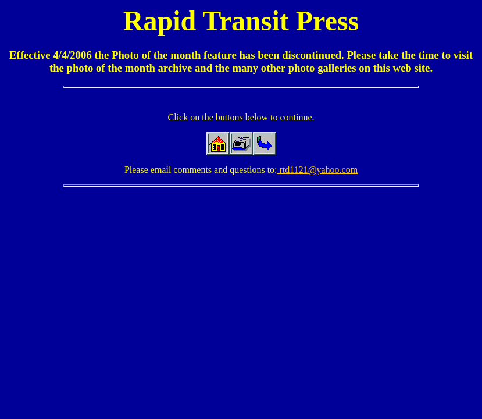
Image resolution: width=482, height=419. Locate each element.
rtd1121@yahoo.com (317, 170)
